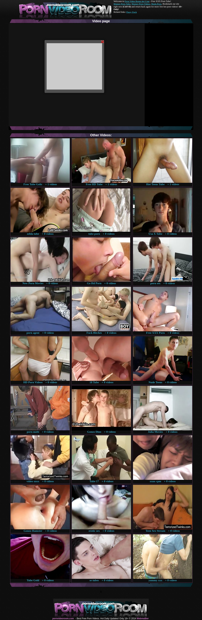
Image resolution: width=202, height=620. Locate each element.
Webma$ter (143, 618)
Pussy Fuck (131, 12)
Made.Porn (156, 4)
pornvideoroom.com (63, 618)
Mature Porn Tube (122, 4)
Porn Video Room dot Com (137, 1)
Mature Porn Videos (141, 4)
